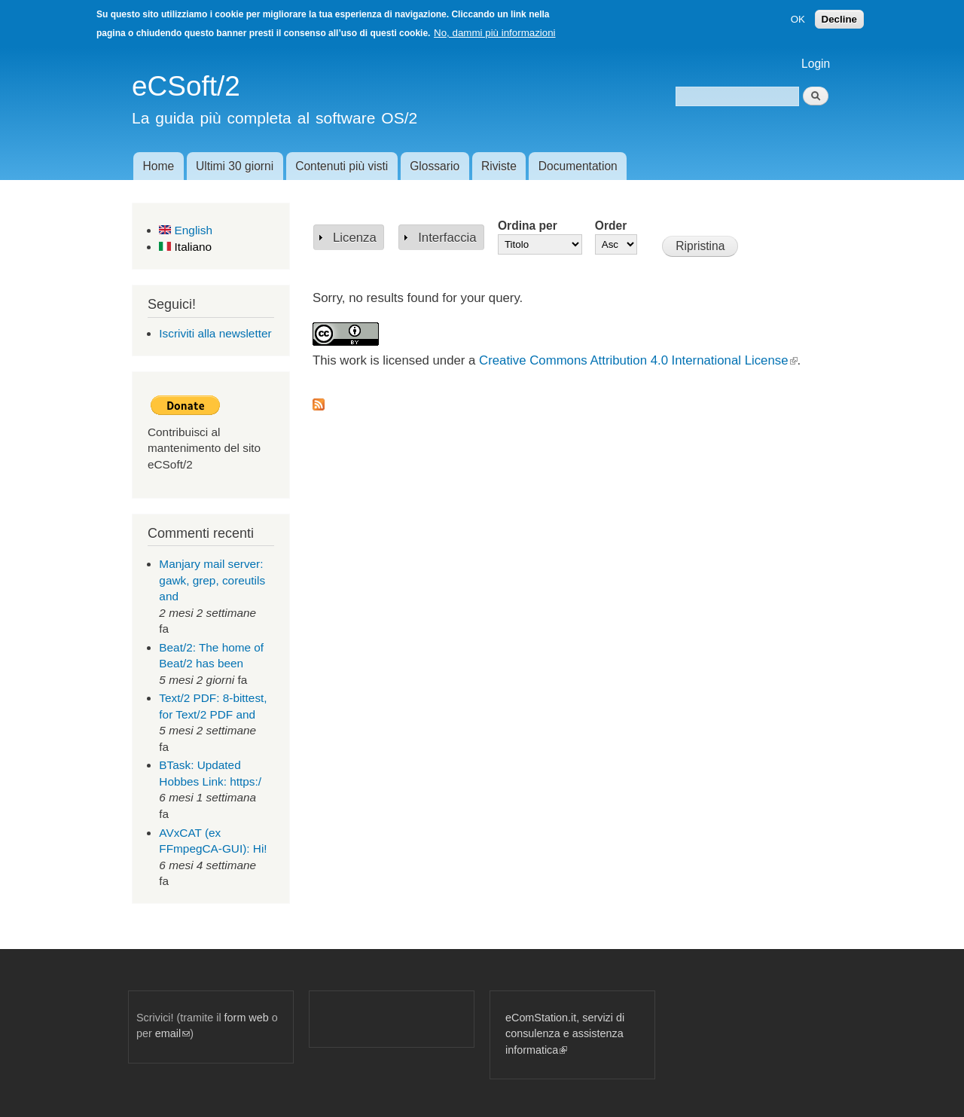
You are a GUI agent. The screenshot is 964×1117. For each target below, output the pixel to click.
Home (158, 166)
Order (611, 225)
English (185, 230)
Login (815, 63)
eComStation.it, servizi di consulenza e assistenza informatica (564, 1034)
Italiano (185, 246)
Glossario (434, 166)
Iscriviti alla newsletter (215, 333)
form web (246, 1018)
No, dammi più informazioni (494, 32)
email (172, 1033)
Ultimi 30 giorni (234, 166)
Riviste (499, 166)
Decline (839, 19)
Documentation (578, 166)
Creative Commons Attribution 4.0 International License (638, 360)
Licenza (355, 237)
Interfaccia (447, 237)
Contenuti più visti (341, 166)
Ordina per (527, 225)
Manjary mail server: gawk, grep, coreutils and (212, 580)
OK (798, 19)
